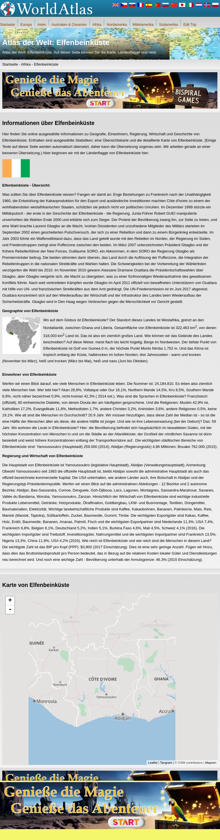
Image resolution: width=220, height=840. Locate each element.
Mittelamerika (143, 25)
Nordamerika (117, 25)
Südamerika (168, 25)
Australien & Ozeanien (69, 25)
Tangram (166, 762)
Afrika (97, 25)
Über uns (84, 834)
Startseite (7, 25)
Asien (41, 25)
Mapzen (210, 762)
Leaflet (152, 762)
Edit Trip (189, 25)
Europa (26, 25)
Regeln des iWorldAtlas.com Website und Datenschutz (136, 834)
